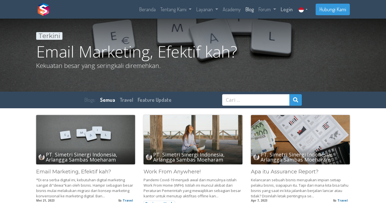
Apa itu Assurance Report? (284, 172)
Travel (128, 200)
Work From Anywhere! (172, 172)
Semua (107, 100)
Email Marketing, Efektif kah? (73, 172)
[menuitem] (147, 9)
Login (287, 9)
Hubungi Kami (332, 9)
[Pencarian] (295, 100)
